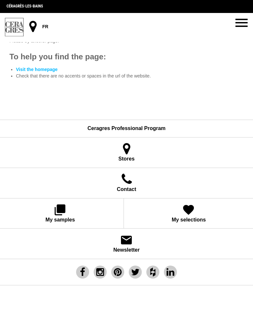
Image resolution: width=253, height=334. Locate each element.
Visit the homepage (37, 69)
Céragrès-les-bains (25, 6)
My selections (188, 212)
